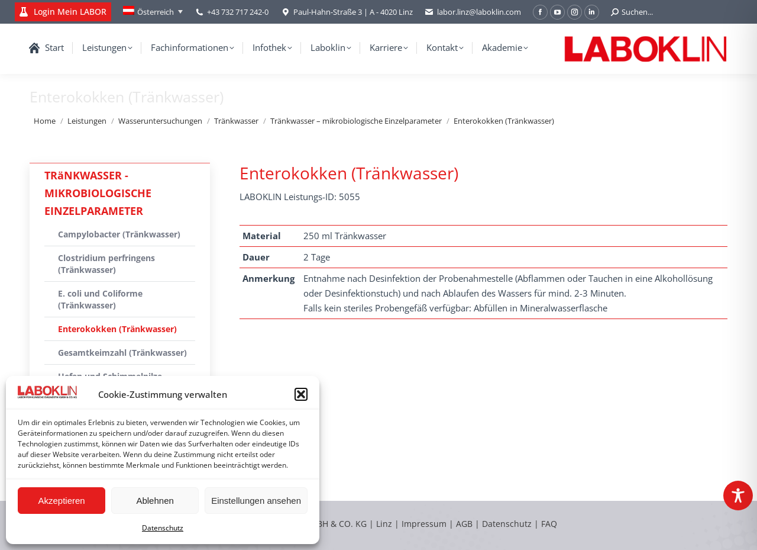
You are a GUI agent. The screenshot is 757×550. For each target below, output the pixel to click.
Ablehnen (154, 501)
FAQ (549, 523)
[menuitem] (153, 12)
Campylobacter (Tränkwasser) (119, 234)
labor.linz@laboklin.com (473, 12)
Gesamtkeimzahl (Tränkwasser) (122, 352)
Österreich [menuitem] (155, 12)
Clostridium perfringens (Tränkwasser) (106, 263)
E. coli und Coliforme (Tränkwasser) (100, 299)
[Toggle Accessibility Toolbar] (738, 496)
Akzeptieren (61, 501)
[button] (301, 394)
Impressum (424, 523)
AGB (465, 523)
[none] (153, 12)
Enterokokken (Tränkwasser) (117, 328)
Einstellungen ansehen (256, 501)
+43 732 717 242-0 (237, 12)
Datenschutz (162, 528)
